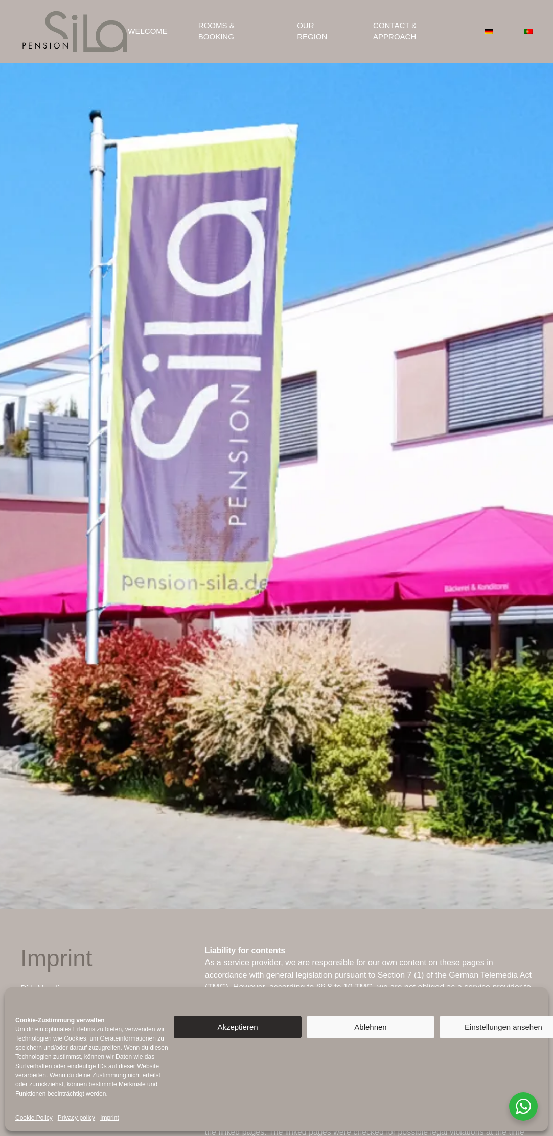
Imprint (109, 1117)
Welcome (148, 31)
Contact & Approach (395, 31)
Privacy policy (76, 1117)
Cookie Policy (34, 1117)
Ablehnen (370, 1027)
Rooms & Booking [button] (216, 31)
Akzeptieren (237, 1027)
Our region (312, 31)
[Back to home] (74, 31)
